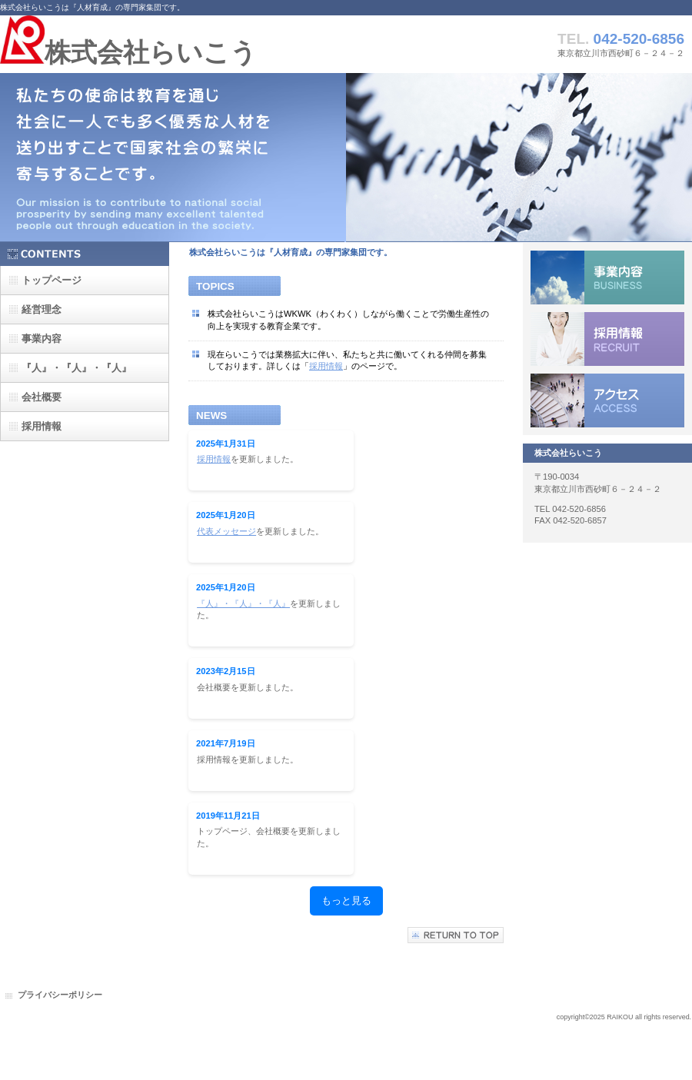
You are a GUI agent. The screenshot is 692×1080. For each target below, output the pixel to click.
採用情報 (326, 366)
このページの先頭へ (456, 935)
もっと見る (346, 900)
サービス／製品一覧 (607, 277)
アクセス (607, 400)
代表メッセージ (226, 531)
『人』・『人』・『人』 (243, 603)
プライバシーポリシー (60, 994)
